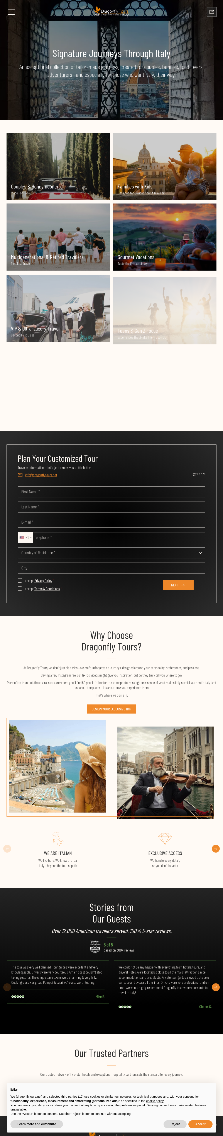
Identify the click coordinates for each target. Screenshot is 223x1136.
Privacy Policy (43, 583)
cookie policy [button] (155, 1101)
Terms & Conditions (47, 591)
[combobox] (25, 540)
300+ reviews (126, 952)
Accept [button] (200, 1124)
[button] (216, 851)
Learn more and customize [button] (36, 1124)
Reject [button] (175, 1124)
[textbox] (111, 555)
